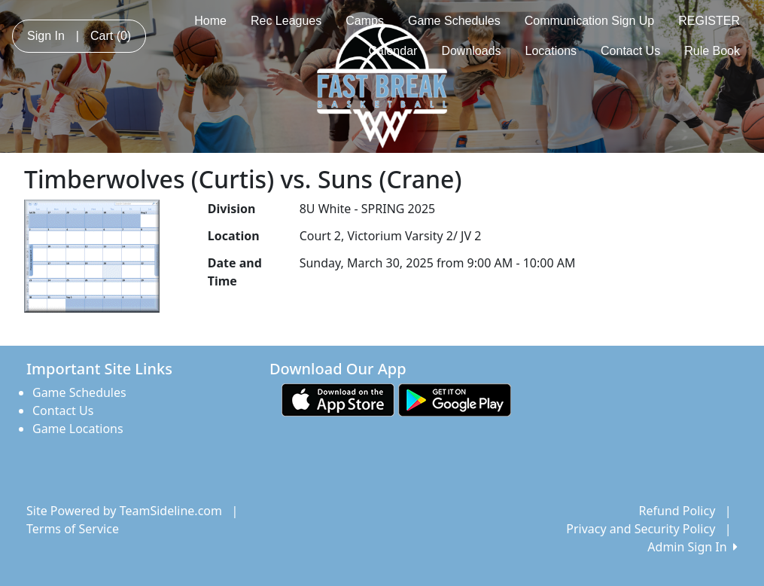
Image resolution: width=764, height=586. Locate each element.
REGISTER (709, 20)
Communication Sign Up (590, 20)
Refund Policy (677, 510)
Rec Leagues (286, 20)
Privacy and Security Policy (640, 528)
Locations (551, 50)
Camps (364, 20)
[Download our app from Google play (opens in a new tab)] (454, 399)
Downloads (471, 50)
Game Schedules (454, 20)
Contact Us (630, 50)
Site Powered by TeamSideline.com (124, 510)
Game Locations (77, 428)
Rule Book (712, 50)
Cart (110, 35)
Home (210, 20)
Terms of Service (72, 528)
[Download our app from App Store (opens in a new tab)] (338, 399)
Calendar (392, 50)
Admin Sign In (692, 547)
